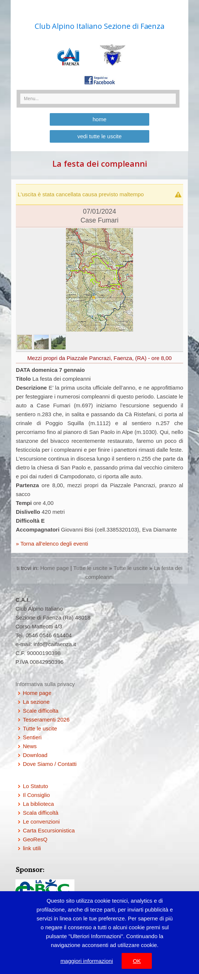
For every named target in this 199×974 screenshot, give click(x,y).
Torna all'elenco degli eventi (53, 543)
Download (35, 755)
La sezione (36, 702)
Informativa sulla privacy (45, 684)
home (99, 119)
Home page (54, 568)
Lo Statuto (35, 786)
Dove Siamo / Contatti (50, 764)
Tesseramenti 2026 (46, 719)
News (30, 746)
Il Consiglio (36, 795)
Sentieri (32, 737)
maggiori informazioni (86, 961)
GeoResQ (35, 839)
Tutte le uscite (90, 568)
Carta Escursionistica (49, 830)
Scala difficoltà (40, 813)
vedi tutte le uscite (99, 136)
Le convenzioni (41, 821)
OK (137, 961)
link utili (32, 848)
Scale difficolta (40, 710)
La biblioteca (38, 804)
